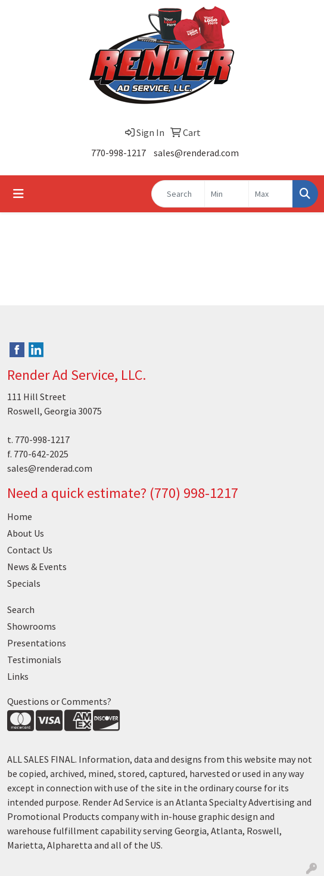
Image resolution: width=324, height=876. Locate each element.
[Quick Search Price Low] (226, 194)
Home (19, 516)
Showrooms (31, 626)
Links (18, 676)
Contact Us (29, 550)
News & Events (37, 566)
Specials (23, 583)
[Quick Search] (178, 194)
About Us (25, 533)
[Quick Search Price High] (270, 194)
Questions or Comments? (59, 701)
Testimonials (34, 659)
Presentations (36, 643)
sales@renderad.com (196, 153)
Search (21, 609)
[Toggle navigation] (18, 193)
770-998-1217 (118, 153)
